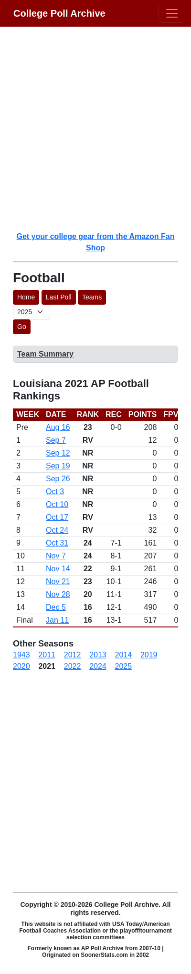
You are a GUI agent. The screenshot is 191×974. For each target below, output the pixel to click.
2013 (97, 655)
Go (21, 326)
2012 (72, 655)
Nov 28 (58, 594)
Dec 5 (56, 607)
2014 (123, 655)
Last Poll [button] (59, 297)
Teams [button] (92, 297)
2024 (97, 666)
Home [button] (26, 297)
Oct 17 (57, 517)
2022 (72, 666)
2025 (123, 666)
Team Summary (45, 354)
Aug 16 (58, 427)
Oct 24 (57, 530)
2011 (46, 655)
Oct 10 (57, 504)
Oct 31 (57, 543)
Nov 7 (56, 556)
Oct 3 (55, 491)
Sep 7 (56, 440)
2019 (149, 655)
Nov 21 (58, 581)
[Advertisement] (95, 128)
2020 (21, 666)
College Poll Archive (59, 13)
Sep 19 (58, 466)
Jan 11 (57, 620)
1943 (21, 655)
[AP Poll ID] (31, 312)
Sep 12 (58, 453)
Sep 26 (58, 479)
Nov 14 (58, 569)
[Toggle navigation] (172, 13)
